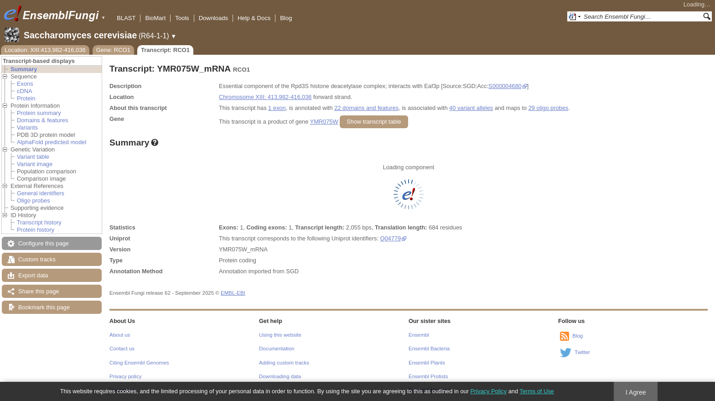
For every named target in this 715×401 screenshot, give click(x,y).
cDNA (24, 91)
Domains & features (42, 120)
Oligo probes (33, 200)
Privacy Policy (488, 391)
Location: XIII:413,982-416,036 (45, 50)
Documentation (276, 348)
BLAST (126, 18)
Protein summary (39, 112)
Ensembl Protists (428, 376)
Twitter (582, 352)
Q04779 (390, 238)
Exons (25, 83)
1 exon (276, 107)
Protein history (35, 229)
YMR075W (324, 121)
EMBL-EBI (233, 293)
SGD (292, 271)
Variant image (34, 164)
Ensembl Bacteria (429, 348)
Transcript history (39, 222)
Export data (33, 275)
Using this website (280, 335)
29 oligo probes (548, 107)
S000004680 (505, 86)
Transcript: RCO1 (165, 50)
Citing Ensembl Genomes (139, 362)
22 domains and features (366, 107)
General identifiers (40, 193)
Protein (26, 98)
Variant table (33, 156)
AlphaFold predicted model (51, 142)
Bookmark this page (44, 307)
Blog (286, 18)
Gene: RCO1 (113, 50)
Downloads (213, 18)
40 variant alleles (471, 107)
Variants (27, 127)
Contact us (122, 348)
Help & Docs (254, 18)
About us (119, 335)
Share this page (38, 291)
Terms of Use (536, 391)
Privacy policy (125, 376)
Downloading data (280, 376)
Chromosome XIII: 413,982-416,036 (265, 97)
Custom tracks (37, 259)
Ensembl (419, 335)
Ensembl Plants (427, 362)
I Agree (636, 392)
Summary (23, 69)
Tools (182, 18)
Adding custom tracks (284, 362)
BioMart (155, 18)
